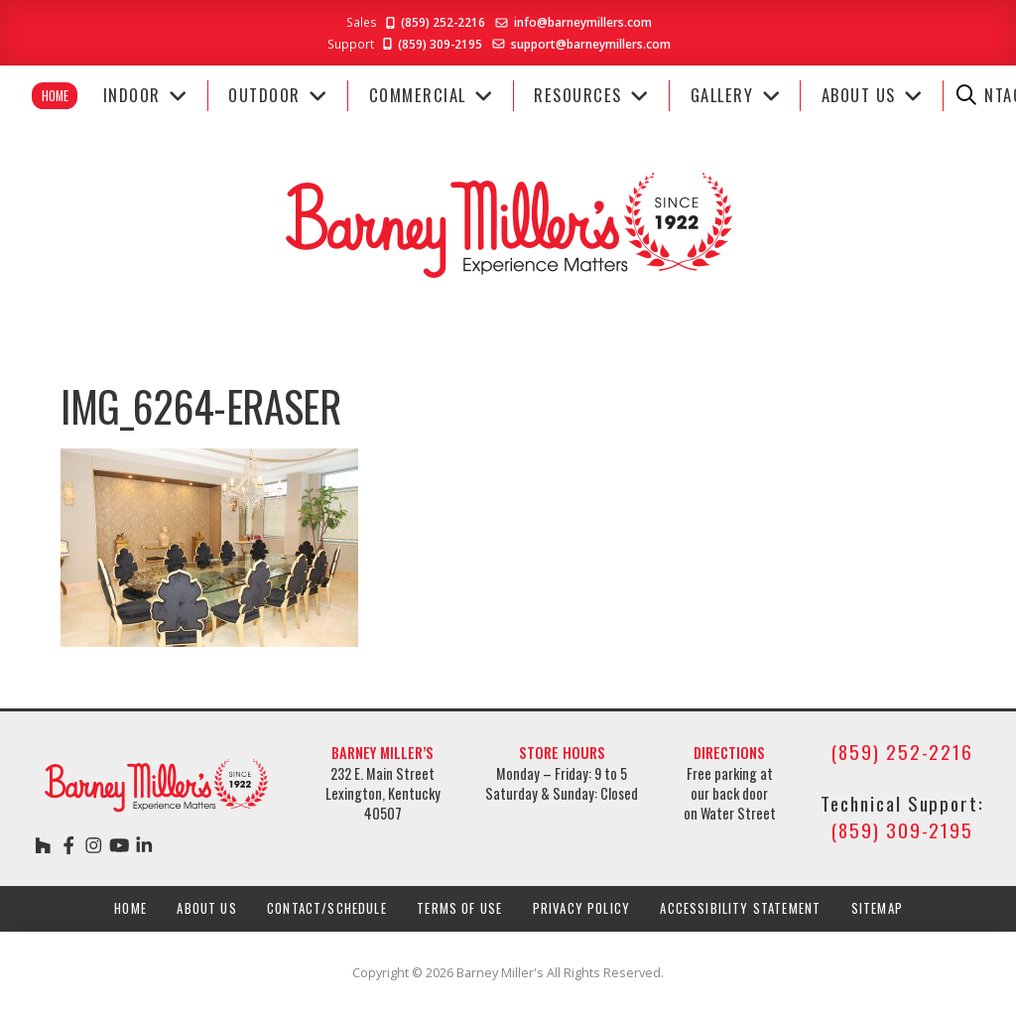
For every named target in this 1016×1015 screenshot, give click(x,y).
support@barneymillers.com (591, 44)
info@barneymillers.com (583, 22)
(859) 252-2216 (434, 22)
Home (55, 95)
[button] (966, 95)
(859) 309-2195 (431, 44)
